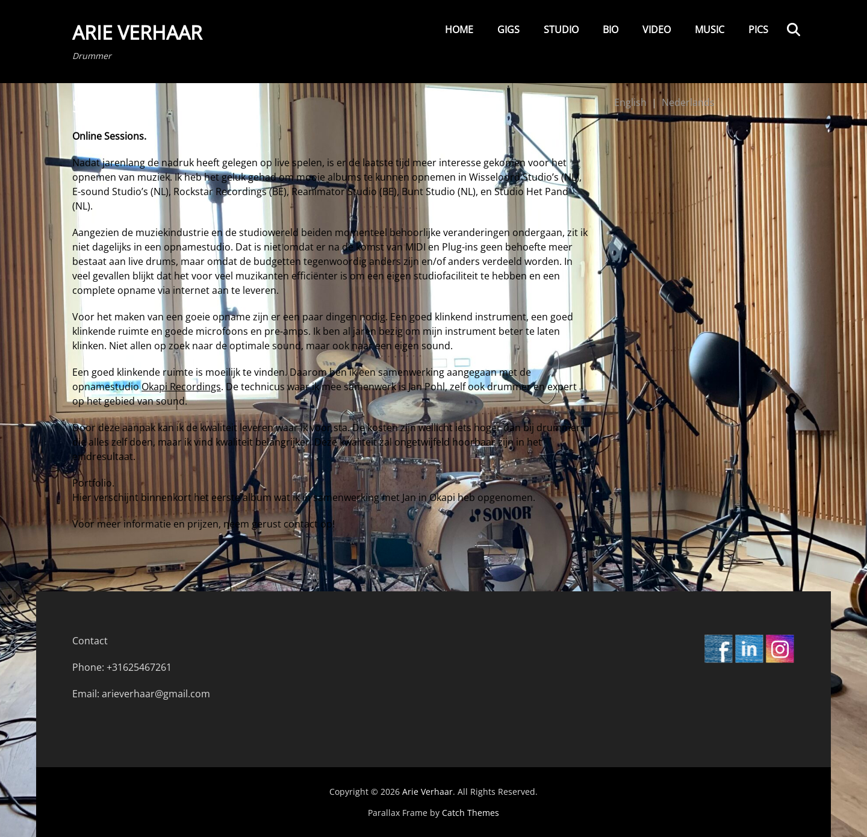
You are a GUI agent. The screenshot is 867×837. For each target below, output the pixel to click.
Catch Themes (470, 812)
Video (656, 29)
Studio (561, 29)
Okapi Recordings (181, 386)
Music (709, 29)
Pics (758, 29)
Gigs (508, 29)
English (630, 102)
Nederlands (688, 102)
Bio (610, 29)
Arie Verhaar (137, 32)
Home (459, 29)
